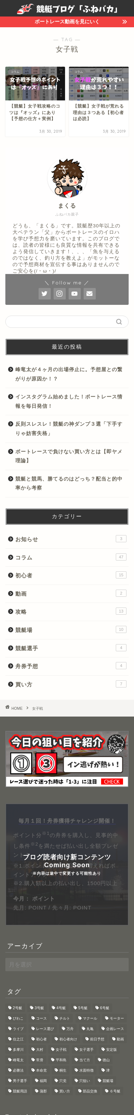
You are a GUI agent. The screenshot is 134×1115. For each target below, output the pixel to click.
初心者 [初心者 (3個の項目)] (41, 1039)
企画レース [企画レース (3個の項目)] (115, 1029)
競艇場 (70, 629)
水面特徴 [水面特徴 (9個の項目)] (86, 1070)
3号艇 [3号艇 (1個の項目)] (39, 1008)
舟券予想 (70, 665)
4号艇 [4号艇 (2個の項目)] (61, 1008)
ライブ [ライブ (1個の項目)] (18, 1029)
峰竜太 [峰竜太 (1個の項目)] (18, 1060)
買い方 (70, 684)
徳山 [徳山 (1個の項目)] (106, 1060)
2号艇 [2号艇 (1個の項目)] (17, 1008)
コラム (70, 557)
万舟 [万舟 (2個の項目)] (70, 1029)
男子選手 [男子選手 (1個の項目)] (20, 1081)
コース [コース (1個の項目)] (41, 1018)
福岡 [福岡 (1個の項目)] (43, 1081)
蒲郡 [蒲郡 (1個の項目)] (43, 1091)
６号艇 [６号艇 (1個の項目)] (115, 1091)
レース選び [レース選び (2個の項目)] (45, 1029)
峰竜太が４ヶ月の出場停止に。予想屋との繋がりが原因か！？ (69, 374)
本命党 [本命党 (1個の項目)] (41, 1070)
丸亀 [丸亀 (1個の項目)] (90, 1029)
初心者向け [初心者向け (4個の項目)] (68, 1039)
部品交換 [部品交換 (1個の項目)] (90, 1091)
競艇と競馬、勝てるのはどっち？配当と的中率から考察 (69, 483)
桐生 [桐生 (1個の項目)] (62, 1070)
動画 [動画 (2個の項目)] (120, 1039)
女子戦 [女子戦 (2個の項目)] (61, 1050)
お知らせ (70, 538)
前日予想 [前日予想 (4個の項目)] (97, 1039)
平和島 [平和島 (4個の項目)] (61, 1060)
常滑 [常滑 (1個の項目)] (39, 1060)
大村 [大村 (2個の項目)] (39, 1050)
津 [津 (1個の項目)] (108, 1070)
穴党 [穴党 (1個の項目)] (62, 1081)
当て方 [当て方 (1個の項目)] (84, 1060)
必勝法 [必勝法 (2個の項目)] (18, 1070)
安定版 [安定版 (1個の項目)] (111, 1050)
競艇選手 (70, 647)
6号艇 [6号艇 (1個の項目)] (104, 1008)
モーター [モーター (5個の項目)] (117, 1018)
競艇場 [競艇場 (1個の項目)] (108, 1081)
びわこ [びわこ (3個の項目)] (18, 1018)
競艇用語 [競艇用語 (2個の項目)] (20, 1091)
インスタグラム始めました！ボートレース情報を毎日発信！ (69, 401)
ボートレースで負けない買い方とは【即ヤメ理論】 (69, 456)
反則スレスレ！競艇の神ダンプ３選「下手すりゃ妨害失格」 (69, 428)
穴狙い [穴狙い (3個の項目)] (84, 1081)
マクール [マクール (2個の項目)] (90, 1018)
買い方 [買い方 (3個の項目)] (64, 1091)
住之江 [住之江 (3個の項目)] (18, 1039)
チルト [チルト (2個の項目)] (64, 1018)
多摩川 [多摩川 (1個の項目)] (18, 1050)
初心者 (70, 574)
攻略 (70, 611)
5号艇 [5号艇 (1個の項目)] (83, 1008)
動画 (70, 593)
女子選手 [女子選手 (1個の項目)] (86, 1050)
